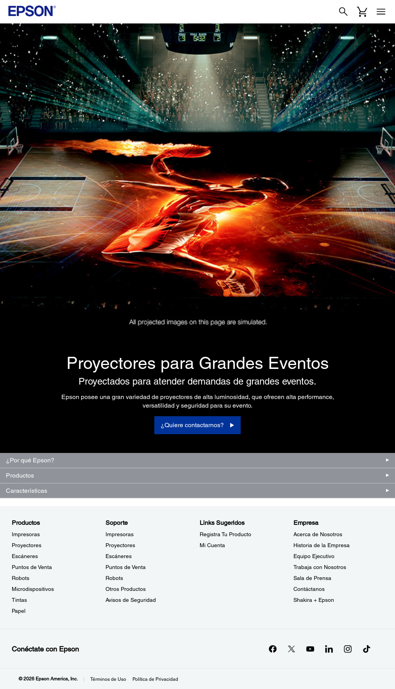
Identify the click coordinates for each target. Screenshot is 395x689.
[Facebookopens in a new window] (273, 649)
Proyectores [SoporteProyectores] (120, 545)
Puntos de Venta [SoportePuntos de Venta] (125, 567)
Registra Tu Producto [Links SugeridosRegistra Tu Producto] (225, 534)
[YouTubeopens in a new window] (310, 649)
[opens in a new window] (366, 649)
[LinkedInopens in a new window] (329, 649)
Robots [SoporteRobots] (114, 578)
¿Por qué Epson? (30, 460)
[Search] (343, 11)
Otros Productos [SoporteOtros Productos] (125, 589)
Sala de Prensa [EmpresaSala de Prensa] (312, 578)
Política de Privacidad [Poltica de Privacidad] (155, 679)
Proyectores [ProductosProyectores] (26, 545)
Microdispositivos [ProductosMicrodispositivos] (33, 589)
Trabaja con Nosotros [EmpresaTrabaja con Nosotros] (319, 567)
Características (26, 490)
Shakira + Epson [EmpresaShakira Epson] (313, 600)
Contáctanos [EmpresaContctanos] (309, 589)
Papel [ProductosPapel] (18, 611)
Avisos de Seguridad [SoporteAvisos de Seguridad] (130, 600)
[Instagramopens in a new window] (348, 649)
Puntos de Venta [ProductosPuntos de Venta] (32, 567)
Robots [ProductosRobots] (20, 578)
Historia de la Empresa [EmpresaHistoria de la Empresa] (321, 545)
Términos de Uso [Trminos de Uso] (108, 679)
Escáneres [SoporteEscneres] (118, 556)
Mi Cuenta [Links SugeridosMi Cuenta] (212, 545)
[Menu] (381, 11)
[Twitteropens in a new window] (291, 649)
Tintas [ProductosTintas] (19, 600)
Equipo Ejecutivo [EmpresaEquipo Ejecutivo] (313, 556)
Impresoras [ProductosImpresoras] (26, 534)
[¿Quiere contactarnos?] (197, 425)
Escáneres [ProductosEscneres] (25, 556)
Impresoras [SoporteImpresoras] (119, 534)
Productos (20, 475)
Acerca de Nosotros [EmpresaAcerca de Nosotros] (317, 534)
